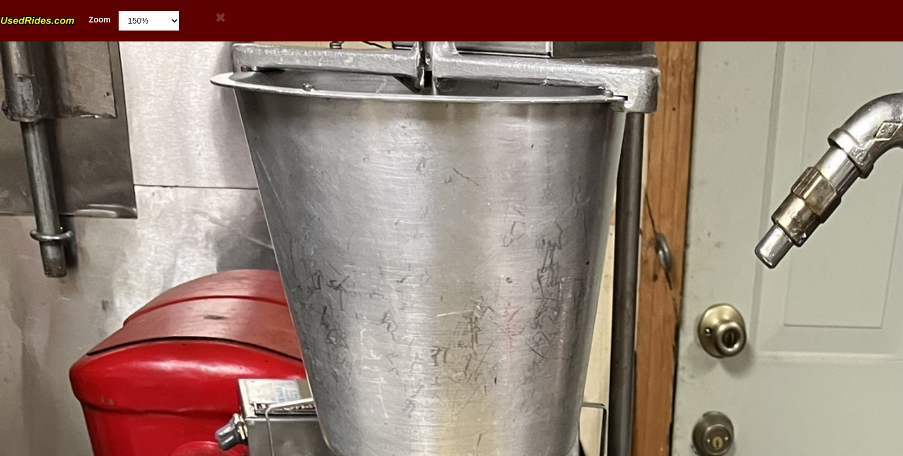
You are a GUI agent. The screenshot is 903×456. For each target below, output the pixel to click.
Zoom (55, 20)
